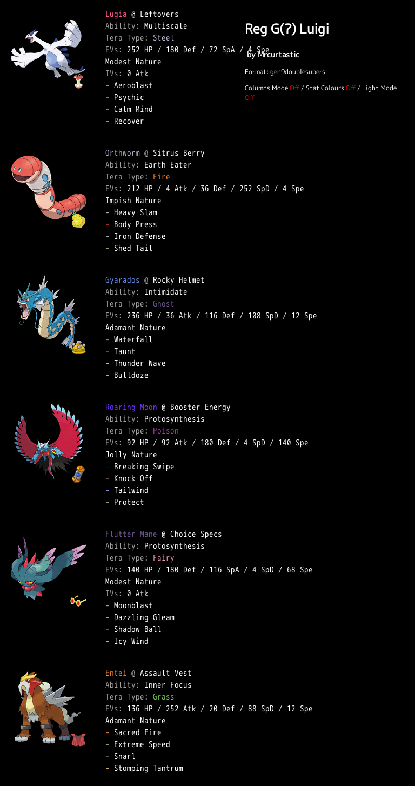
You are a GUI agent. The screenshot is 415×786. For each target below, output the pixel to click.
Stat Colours (325, 87)
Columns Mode (266, 87)
